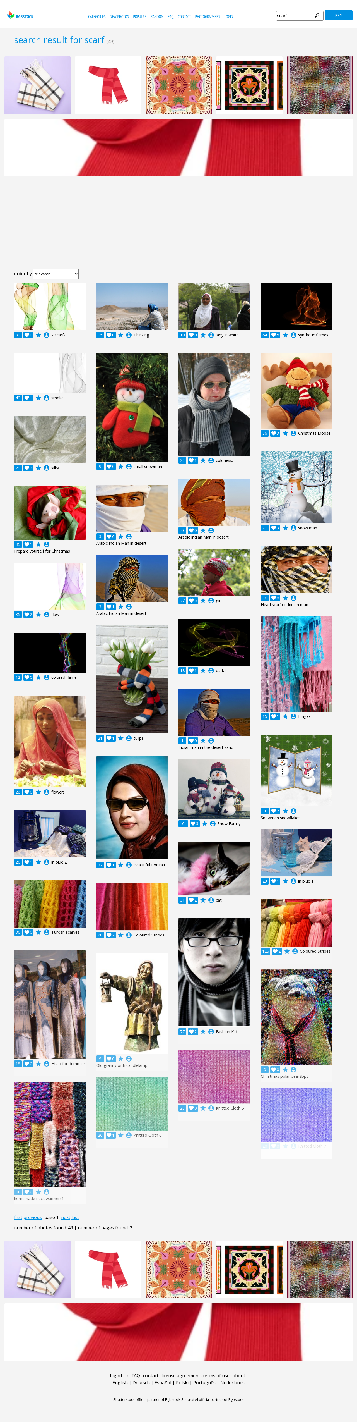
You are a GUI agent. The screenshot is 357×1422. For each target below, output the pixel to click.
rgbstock (19, 15)
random (157, 16)
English (120, 1383)
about (239, 1376)
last (75, 1217)
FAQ (170, 16)
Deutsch (141, 1383)
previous (32, 1217)
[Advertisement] (178, 227)
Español (163, 1383)
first (18, 1217)
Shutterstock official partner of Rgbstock (146, 1399)
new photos (119, 16)
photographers (207, 16)
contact (184, 16)
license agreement (180, 1376)
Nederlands (232, 1383)
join (338, 15)
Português (204, 1383)
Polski (182, 1383)
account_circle (46, 335)
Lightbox (119, 1376)
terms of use (216, 1376)
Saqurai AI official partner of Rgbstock (212, 1399)
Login (229, 16)
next (65, 1217)
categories (96, 16)
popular (139, 16)
